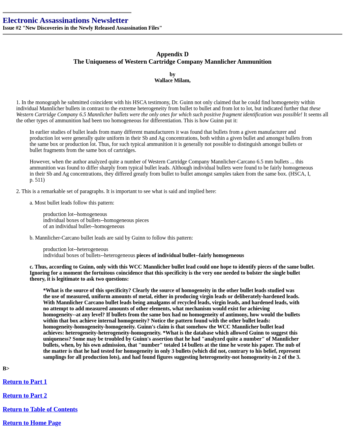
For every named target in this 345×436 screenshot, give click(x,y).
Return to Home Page (32, 425)
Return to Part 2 (25, 398)
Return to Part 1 (25, 384)
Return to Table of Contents (40, 412)
